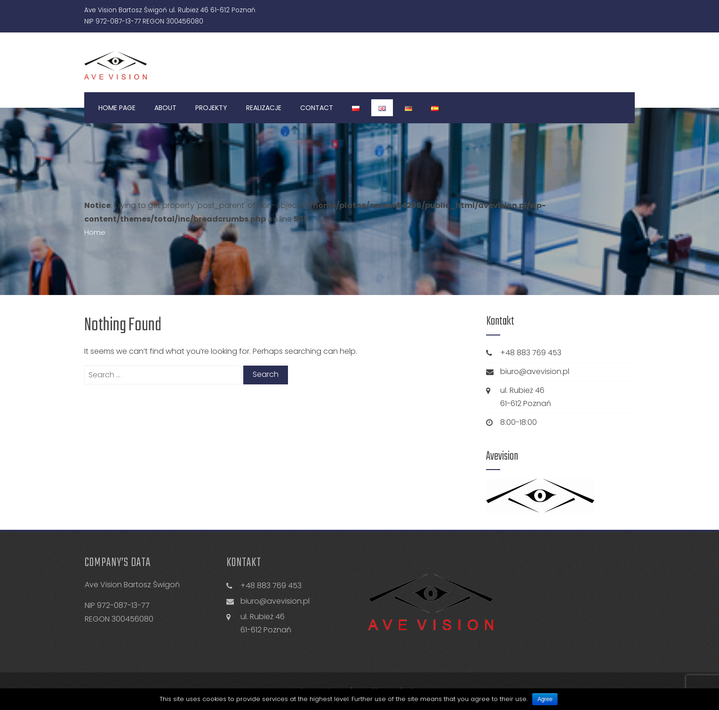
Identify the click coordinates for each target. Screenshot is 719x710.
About (165, 107)
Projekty (211, 107)
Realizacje (263, 107)
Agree (544, 699)
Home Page (117, 107)
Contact (316, 107)
